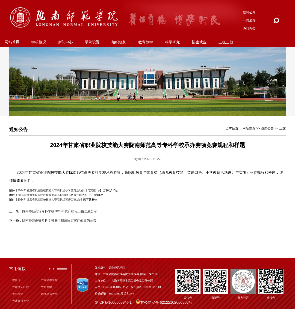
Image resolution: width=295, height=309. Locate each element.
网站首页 (13, 42)
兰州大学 (46, 287)
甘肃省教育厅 (49, 280)
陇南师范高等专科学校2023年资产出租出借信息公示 (59, 211)
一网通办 (249, 20)
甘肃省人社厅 (20, 287)
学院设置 (93, 42)
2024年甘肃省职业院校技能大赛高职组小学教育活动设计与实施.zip (59, 190)
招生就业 (200, 42)
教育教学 (147, 42)
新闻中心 (67, 42)
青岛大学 (17, 294)
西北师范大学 (49, 294)
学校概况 (40, 42)
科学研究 (174, 42)
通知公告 (267, 128)
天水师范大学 (20, 301)
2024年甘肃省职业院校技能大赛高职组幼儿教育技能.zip (52, 195)
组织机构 (120, 42)
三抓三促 (227, 42)
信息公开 (249, 12)
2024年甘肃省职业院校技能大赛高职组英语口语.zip (49, 199)
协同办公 (249, 28)
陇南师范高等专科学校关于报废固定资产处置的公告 (59, 220)
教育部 (16, 280)
